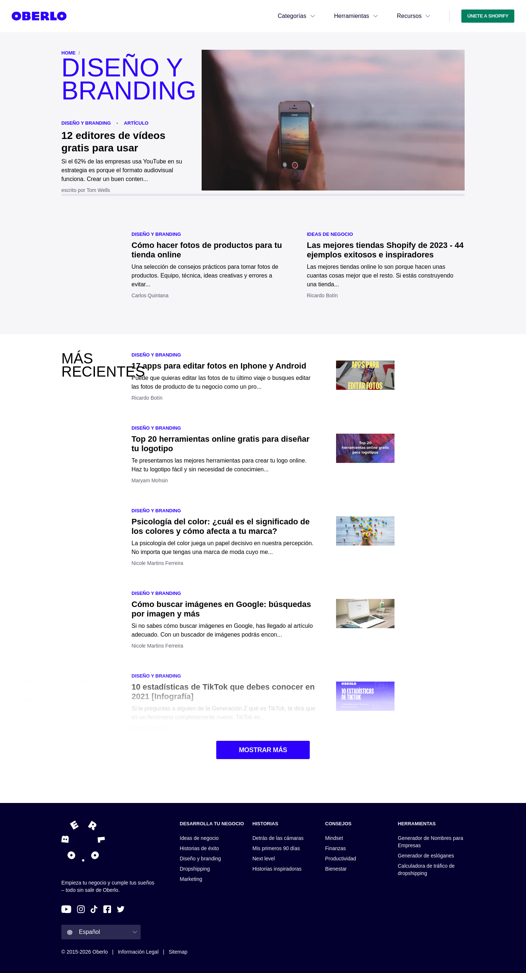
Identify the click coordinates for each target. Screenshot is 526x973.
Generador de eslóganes (426, 856)
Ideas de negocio (330, 234)
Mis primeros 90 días (276, 848)
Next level (263, 858)
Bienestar (336, 869)
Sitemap (178, 952)
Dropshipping (195, 869)
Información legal (138, 952)
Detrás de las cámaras (278, 838)
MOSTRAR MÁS (263, 750)
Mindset (334, 838)
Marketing (191, 879)
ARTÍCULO (136, 123)
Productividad (340, 858)
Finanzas (335, 848)
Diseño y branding (86, 123)
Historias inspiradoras (277, 869)
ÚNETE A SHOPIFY (487, 16)
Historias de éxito (199, 848)
